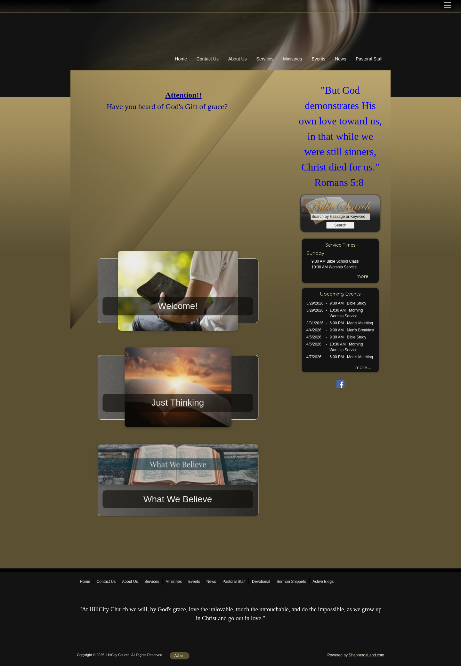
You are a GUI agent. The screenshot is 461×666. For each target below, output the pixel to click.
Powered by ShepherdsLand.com (356, 655)
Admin (179, 655)
